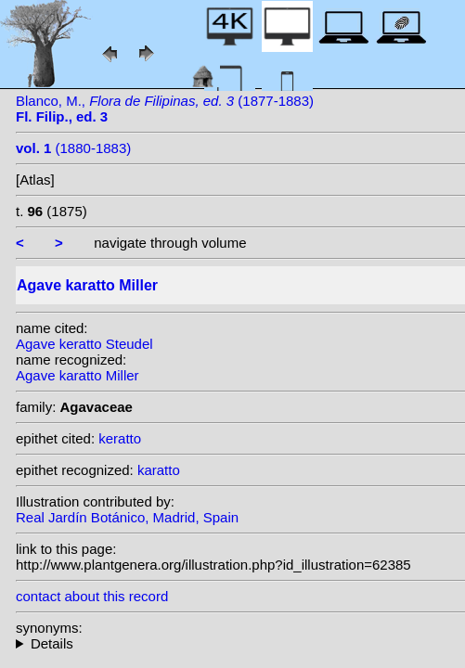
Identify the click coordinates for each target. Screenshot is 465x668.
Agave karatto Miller (77, 375)
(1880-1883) (73, 148)
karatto (158, 470)
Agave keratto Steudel (84, 344)
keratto (119, 438)
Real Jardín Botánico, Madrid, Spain (127, 517)
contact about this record (92, 596)
